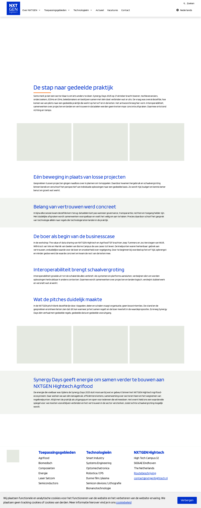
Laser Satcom (47, 478)
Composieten (47, 468)
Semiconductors (48, 483)
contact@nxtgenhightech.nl (151, 478)
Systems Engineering (98, 463)
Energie (43, 473)
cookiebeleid (123, 502)
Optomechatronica (97, 468)
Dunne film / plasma (97, 478)
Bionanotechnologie (98, 488)
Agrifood (44, 458)
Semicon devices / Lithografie (103, 483)
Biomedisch (45, 463)
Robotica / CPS (94, 473)
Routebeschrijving (145, 473)
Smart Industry (95, 458)
